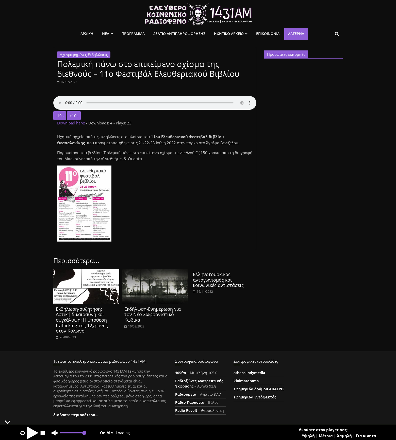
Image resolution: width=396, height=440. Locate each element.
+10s (74, 115)
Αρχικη (86, 33)
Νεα (105, 33)
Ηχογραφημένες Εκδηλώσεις (84, 54)
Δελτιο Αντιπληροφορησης (179, 33)
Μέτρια (326, 435)
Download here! (71, 122)
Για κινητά (366, 435)
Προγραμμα (133, 33)
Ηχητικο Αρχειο (229, 33)
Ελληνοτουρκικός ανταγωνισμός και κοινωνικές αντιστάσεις (218, 279)
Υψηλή (308, 435)
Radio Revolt (186, 410)
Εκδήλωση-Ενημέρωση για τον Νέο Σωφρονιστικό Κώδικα (152, 314)
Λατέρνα (296, 33)
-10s (59, 115)
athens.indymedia (249, 372)
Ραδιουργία (185, 394)
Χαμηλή (344, 435)
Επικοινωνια (267, 33)
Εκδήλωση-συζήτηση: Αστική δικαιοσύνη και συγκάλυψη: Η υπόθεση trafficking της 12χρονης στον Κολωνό (82, 320)
